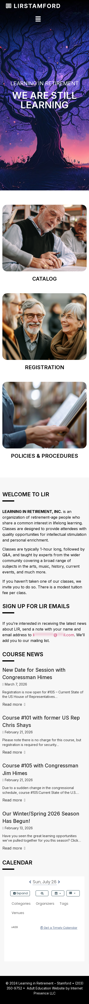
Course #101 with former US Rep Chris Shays (41, 721)
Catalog (44, 279)
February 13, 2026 (19, 828)
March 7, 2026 (16, 684)
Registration (44, 367)
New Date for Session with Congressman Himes (34, 674)
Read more (13, 704)
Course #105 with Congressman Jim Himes (40, 769)
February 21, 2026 (19, 732)
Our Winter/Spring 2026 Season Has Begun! (40, 817)
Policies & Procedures (44, 456)
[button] (38, 19)
